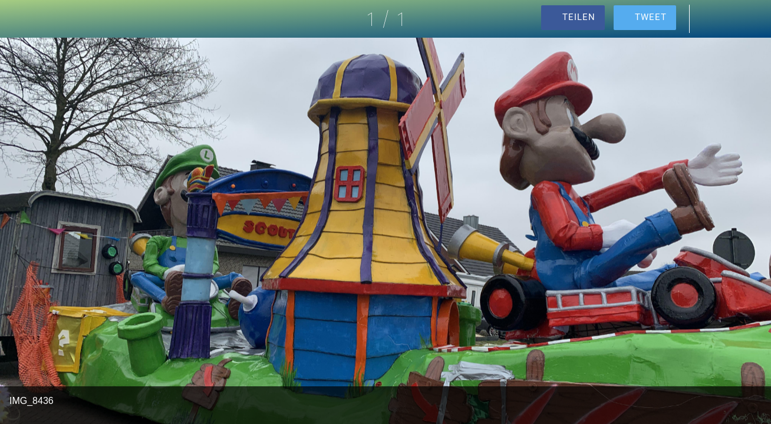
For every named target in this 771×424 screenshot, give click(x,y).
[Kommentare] (710, 19)
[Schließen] (19, 19)
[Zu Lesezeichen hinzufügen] (740, 19)
